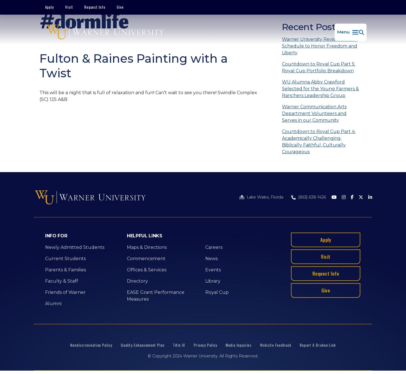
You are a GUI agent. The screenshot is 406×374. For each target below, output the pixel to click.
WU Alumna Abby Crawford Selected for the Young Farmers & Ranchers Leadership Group (320, 88)
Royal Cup (217, 292)
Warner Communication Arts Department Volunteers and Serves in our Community (314, 113)
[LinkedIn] (370, 197)
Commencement (146, 258)
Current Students (65, 258)
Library (212, 281)
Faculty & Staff (61, 281)
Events (213, 269)
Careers (213, 247)
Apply (49, 7)
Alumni (53, 303)
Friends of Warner (65, 292)
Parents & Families (65, 269)
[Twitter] (361, 197)
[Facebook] (352, 197)
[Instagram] (344, 197)
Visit (69, 7)
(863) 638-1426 (312, 197)
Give (120, 7)
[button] (351, 32)
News (211, 258)
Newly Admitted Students (74, 247)
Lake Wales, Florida (265, 197)
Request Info (95, 7)
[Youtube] (334, 197)
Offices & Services (146, 269)
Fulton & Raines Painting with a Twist (133, 65)
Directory (137, 281)
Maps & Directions (147, 247)
